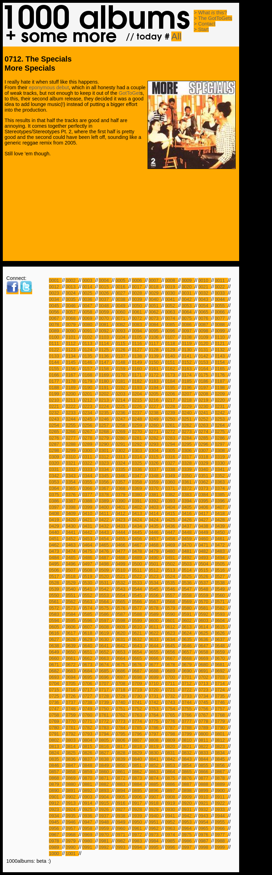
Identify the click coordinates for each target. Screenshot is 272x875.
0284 (187, 437)
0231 (221, 406)
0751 (121, 708)
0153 (204, 362)
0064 (187, 312)
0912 (55, 803)
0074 (171, 318)
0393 (171, 500)
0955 (221, 822)
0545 (155, 589)
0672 (71, 664)
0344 (88, 475)
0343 (71, 475)
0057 (71, 312)
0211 (71, 400)
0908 (171, 796)
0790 (221, 727)
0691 (204, 670)
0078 (55, 324)
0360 (171, 482)
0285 (204, 437)
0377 (88, 494)
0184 (171, 381)
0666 (155, 658)
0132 (221, 349)
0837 (88, 759)
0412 (121, 513)
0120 (204, 343)
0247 (121, 419)
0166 (55, 374)
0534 (155, 582)
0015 (105, 286)
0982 (121, 841)
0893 (105, 790)
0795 (121, 733)
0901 (55, 796)
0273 (187, 431)
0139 (155, 356)
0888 (204, 784)
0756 (204, 708)
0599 (138, 620)
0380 (138, 494)
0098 (204, 330)
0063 (171, 312)
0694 (71, 677)
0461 (221, 538)
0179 (88, 381)
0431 (88, 526)
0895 (138, 790)
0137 (121, 356)
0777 (187, 721)
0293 (155, 444)
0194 (155, 387)
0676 (138, 664)
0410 (88, 513)
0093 (121, 330)
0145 (71, 362)
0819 (155, 746)
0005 (121, 280)
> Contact (204, 24)
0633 (155, 639)
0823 (221, 746)
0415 (171, 513)
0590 (171, 614)
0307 (204, 450)
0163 (187, 368)
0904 (105, 796)
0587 (121, 614)
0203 (121, 393)
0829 (138, 752)
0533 (138, 582)
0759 (71, 715)
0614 (204, 626)
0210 (55, 400)
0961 (138, 828)
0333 (88, 469)
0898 (187, 790)
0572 (55, 608)
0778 (204, 721)
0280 (121, 437)
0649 (55, 652)
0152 (187, 362)
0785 (138, 727)
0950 (138, 822)
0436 (171, 526)
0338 (171, 469)
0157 (88, 368)
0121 (221, 343)
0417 (204, 513)
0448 (187, 532)
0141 (187, 356)
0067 (55, 318)
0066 (221, 312)
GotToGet (129, 93)
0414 (155, 513)
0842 (171, 759)
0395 (204, 500)
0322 (88, 463)
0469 (171, 545)
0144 (55, 362)
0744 (187, 702)
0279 (105, 437)
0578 (155, 608)
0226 (138, 406)
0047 (88, 305)
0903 (88, 796)
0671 (55, 664)
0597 (105, 620)
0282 (155, 437)
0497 (88, 563)
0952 (171, 822)
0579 (171, 608)
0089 (55, 330)
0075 (187, 318)
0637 (221, 639)
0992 (105, 847)
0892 (88, 790)
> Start (201, 29)
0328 (187, 463)
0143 (221, 356)
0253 (221, 419)
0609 (121, 626)
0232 (55, 412)
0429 (55, 526)
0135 (88, 356)
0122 (55, 349)
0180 (105, 381)
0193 (138, 387)
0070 (105, 318)
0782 (88, 727)
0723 (204, 689)
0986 (187, 841)
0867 (221, 771)
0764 (155, 715)
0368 (121, 488)
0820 (171, 746)
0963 (171, 828)
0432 (105, 526)
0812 (221, 740)
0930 (171, 809)
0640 (88, 645)
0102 (88, 337)
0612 (171, 626)
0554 (121, 595)
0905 (121, 796)
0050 (138, 305)
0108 (187, 337)
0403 (155, 507)
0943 (204, 815)
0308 (221, 450)
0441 (71, 532)
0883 (121, 784)
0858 (71, 771)
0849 (105, 765)
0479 (155, 551)
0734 (204, 696)
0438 (204, 526)
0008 (171, 280)
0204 (138, 393)
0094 (138, 330)
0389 (105, 500)
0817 (121, 746)
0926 (105, 809)
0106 (155, 337)
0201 (88, 393)
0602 (187, 620)
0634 (171, 639)
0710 (155, 683)
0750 (105, 708)
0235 (105, 412)
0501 (155, 563)
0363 (221, 482)
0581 (204, 608)
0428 (221, 519)
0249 (155, 419)
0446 (155, 532)
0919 (171, 803)
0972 (138, 834)
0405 (187, 507)
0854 (187, 765)
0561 (55, 601)
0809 (171, 740)
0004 (105, 280)
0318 (204, 456)
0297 (221, 444)
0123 (71, 349)
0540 (71, 589)
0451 (55, 538)
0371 (171, 488)
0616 (55, 633)
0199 (55, 393)
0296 (204, 444)
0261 (171, 425)
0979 (71, 841)
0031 (187, 293)
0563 (88, 601)
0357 (121, 482)
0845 (221, 759)
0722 (187, 689)
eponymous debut (49, 87)
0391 (138, 500)
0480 (171, 551)
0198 (221, 387)
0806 (121, 740)
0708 (121, 683)
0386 (55, 500)
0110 (221, 337)
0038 (121, 299)
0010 (204, 280)
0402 (138, 507)
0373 (204, 488)
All (176, 36)
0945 (55, 822)
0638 (55, 645)
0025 (88, 293)
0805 (105, 740)
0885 (155, 784)
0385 (221, 494)
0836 (71, 759)
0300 (88, 450)
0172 (155, 374)
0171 (138, 374)
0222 (71, 406)
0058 (88, 312)
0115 (121, 343)
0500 (138, 563)
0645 (171, 645)
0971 (121, 834)
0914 (88, 803)
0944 (221, 815)
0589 (155, 614)
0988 (221, 841)
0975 (187, 834)
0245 (88, 419)
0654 (138, 652)
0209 (221, 393)
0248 (138, 419)
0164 (204, 368)
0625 (204, 633)
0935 (71, 815)
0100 (55, 337)
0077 (221, 318)
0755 (187, 708)
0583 (55, 614)
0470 (187, 545)
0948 (105, 822)
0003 (88, 280)
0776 (171, 721)
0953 (187, 822)
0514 (187, 570)
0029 (155, 293)
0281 (138, 437)
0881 (88, 784)
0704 (55, 683)
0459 (187, 538)
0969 (88, 834)
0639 (71, 645)
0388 (88, 500)
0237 (138, 412)
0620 (121, 633)
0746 (221, 702)
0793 (88, 733)
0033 (221, 293)
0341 (221, 469)
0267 (88, 431)
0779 (221, 721)
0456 (138, 538)
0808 (155, 740)
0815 (88, 746)
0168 (88, 374)
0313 (121, 456)
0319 (221, 456)
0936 (88, 815)
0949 (121, 822)
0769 (55, 721)
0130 (187, 349)
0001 (55, 280)
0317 (187, 456)
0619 (105, 633)
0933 (221, 809)
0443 (105, 532)
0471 (204, 545)
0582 (221, 608)
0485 (71, 557)
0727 (88, 696)
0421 (88, 519)
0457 (155, 538)
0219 (204, 400)
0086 (187, 324)
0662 (88, 658)
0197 (204, 387)
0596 (88, 620)
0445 (138, 532)
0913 (71, 803)
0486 (88, 557)
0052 (171, 305)
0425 (171, 519)
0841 (155, 759)
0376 (71, 494)
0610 (138, 626)
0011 (221, 280)
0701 (187, 677)
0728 (105, 696)
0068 (71, 318)
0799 (187, 733)
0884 (138, 784)
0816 (105, 746)
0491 (171, 557)
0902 (71, 796)
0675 (121, 664)
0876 (187, 778)
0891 (71, 790)
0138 (138, 356)
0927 (121, 809)
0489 (138, 557)
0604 (221, 620)
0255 (71, 425)
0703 (221, 677)
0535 (171, 582)
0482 (204, 551)
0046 (71, 305)
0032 (204, 293)
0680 (204, 664)
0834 (221, 752)
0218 (187, 400)
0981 (105, 841)
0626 (221, 633)
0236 (121, 412)
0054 (204, 305)
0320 (55, 463)
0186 (204, 381)
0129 (171, 349)
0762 (121, 715)
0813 (55, 746)
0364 (55, 488)
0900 (221, 790)
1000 (55, 853)
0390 (121, 500)
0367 (105, 488)
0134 (71, 356)
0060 (121, 312)
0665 (138, 658)
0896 (155, 790)
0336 (138, 469)
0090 (71, 330)
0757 (221, 708)
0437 (187, 526)
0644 (155, 645)
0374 (221, 488)
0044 (221, 299)
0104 (121, 337)
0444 (121, 532)
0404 (171, 507)
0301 (105, 450)
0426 (187, 519)
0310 (71, 456)
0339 (187, 469)
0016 (121, 286)
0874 (155, 778)
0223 (88, 406)
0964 (187, 828)
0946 (71, 822)
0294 (171, 444)
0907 (155, 796)
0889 (221, 784)
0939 (138, 815)
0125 (105, 349)
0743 (171, 702)
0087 (204, 324)
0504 (204, 563)
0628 (71, 639)
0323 (105, 463)
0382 (171, 494)
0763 (138, 715)
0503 (187, 563)
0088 (221, 324)
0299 (71, 450)
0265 (55, 431)
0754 (171, 708)
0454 (105, 538)
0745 (204, 702)
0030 (171, 293)
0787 (171, 727)
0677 (155, 664)
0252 (204, 419)
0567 (155, 601)
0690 (187, 670)
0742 (155, 702)
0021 (204, 286)
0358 (138, 482)
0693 (55, 677)
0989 (55, 847)
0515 (204, 570)
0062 (155, 312)
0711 (171, 683)
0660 (55, 658)
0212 (88, 400)
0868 (55, 778)
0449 (204, 532)
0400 (105, 507)
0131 (204, 349)
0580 (187, 608)
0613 (187, 626)
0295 (187, 444)
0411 (105, 513)
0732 (171, 696)
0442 (88, 532)
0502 (171, 563)
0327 (171, 463)
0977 (221, 834)
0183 (155, 381)
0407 (221, 507)
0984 (155, 841)
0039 (138, 299)
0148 (121, 362)
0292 (138, 444)
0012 (55, 286)
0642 (121, 645)
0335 (121, 469)
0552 (88, 595)
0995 (155, 847)
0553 (105, 595)
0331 (55, 469)
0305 (171, 450)
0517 (55, 576)
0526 (204, 576)
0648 (221, 645)
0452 (71, 538)
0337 (155, 469)
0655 (155, 652)
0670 (221, 658)
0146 (88, 362)
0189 (71, 387)
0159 (121, 368)
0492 (187, 557)
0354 (71, 482)
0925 (88, 809)
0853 (171, 765)
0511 (138, 570)
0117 (155, 343)
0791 (55, 733)
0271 (155, 431)
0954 (204, 822)
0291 (121, 444)
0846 (55, 765)
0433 (121, 526)
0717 (88, 689)
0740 (121, 702)
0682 (55, 670)
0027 (121, 293)
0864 (171, 771)
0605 (55, 626)
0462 (55, 545)
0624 (187, 633)
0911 (221, 796)
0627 (55, 639)
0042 (187, 299)
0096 (171, 330)
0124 (88, 349)
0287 (55, 444)
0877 (204, 778)
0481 (187, 551)
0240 (187, 412)
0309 (55, 456)
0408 (55, 513)
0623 (171, 633)
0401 (121, 507)
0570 (204, 601)
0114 (105, 343)
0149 (138, 362)
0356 (105, 482)
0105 (138, 337)
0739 (105, 702)
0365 (71, 488)
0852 (155, 765)
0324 (121, 463)
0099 (221, 330)
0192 (121, 387)
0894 (121, 790)
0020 (187, 286)
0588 (138, 614)
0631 (121, 639)
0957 (71, 828)
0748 (71, 708)
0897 (171, 790)
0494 (221, 557)
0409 (71, 513)
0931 (187, 809)
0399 (88, 507)
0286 (221, 437)
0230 (204, 406)
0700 (171, 677)
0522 (138, 576)
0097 (187, 330)
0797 (155, 733)
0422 (105, 519)
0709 (138, 683)
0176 (221, 374)
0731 (155, 696)
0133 (55, 356)
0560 (221, 595)
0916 (121, 803)
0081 (105, 324)
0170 (121, 374)
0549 (221, 589)
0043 (204, 299)
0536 (187, 582)
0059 (105, 312)
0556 (155, 595)
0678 (171, 664)
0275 (221, 431)
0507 (71, 570)
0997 (187, 847)
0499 (121, 563)
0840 (138, 759)
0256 (88, 425)
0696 (105, 677)
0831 (171, 752)
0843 (187, 759)
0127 (138, 349)
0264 (221, 425)
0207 (187, 393)
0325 (138, 463)
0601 (171, 620)
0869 (71, 778)
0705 (71, 683)
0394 (187, 500)
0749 (88, 708)
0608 (105, 626)
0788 (187, 727)
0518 (71, 576)
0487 (105, 557)
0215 (138, 400)
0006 (138, 280)
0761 (105, 715)
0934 (55, 815)
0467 (138, 545)
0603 (204, 620)
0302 (121, 450)
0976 (204, 834)
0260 (155, 425)
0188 (55, 387)
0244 (71, 419)
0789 (204, 727)
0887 (187, 784)
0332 (71, 469)
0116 (138, 343)
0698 (138, 677)
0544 (138, 589)
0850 (121, 765)
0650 (71, 652)
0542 (105, 589)
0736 (55, 702)
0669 (204, 658)
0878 (221, 778)
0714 (221, 683)
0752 (138, 708)
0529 (71, 582)
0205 (155, 393)
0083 (138, 324)
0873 (138, 778)
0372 (187, 488)
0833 (204, 752)
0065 (204, 312)
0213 (105, 400)
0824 (55, 752)
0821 (187, 746)
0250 (171, 419)
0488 (121, 557)
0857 (55, 771)
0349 (171, 475)
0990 (71, 847)
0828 (121, 752)
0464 (88, 545)
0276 (55, 437)
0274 (204, 431)
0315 (155, 456)
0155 (55, 368)
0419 (55, 519)
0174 (187, 374)
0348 (155, 475)
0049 (121, 305)
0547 (187, 589)
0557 (171, 595)
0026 (105, 293)
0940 (155, 815)
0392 (155, 500)
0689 (171, 670)
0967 (55, 834)
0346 (121, 475)
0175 (204, 374)
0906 (138, 796)
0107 (171, 337)
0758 (55, 715)
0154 (221, 362)
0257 (105, 425)
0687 (138, 670)
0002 (71, 280)
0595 (71, 620)
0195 (171, 387)
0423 (121, 519)
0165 (221, 368)
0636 (204, 639)
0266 (71, 431)
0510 (121, 570)
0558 (187, 595)
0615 (221, 626)
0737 (71, 702)
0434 (138, 526)
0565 (121, 601)
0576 (121, 608)
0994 (138, 847)
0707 (105, 683)
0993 (121, 847)
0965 (204, 828)
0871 (105, 778)
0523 (155, 576)
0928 (138, 809)
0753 (155, 708)
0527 (221, 576)
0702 (204, 677)
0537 (204, 582)
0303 (138, 450)
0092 (105, 330)
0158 (105, 368)
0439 (221, 526)
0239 (171, 412)
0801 (221, 733)
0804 (88, 740)
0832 (187, 752)
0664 (121, 658)
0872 (121, 778)
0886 (171, 784)
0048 (105, 305)
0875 (171, 778)
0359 (155, 482)
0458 (171, 538)
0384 (204, 494)
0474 (71, 551)
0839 (121, 759)
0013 (71, 286)
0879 (55, 784)
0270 (138, 431)
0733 (187, 696)
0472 (221, 545)
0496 (71, 563)
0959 (105, 828)
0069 (88, 318)
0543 (121, 589)
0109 (204, 337)
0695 (88, 677)
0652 (105, 652)
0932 (204, 809)
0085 (171, 324)
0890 (55, 790)
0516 (221, 570)
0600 (155, 620)
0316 (171, 456)
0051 (155, 305)
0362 (204, 482)
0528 (55, 582)
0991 (88, 847)
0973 (155, 834)
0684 (88, 670)
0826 (88, 752)
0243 (55, 419)
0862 (138, 771)
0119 (187, 343)
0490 (155, 557)
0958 (88, 828)
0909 (187, 796)
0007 (155, 280)
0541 (88, 589)
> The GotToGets (213, 18)
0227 (155, 406)
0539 (55, 589)
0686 (121, 670)
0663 (105, 658)
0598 (121, 620)
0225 (121, 406)
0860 (105, 771)
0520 (105, 576)
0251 (187, 419)
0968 (71, 834)
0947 (88, 822)
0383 (187, 494)
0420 (71, 519)
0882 (105, 784)
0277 (71, 437)
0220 (221, 400)
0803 (71, 740)
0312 (105, 456)
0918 (155, 803)
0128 (155, 349)
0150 (155, 362)
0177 (55, 381)
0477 (121, 551)
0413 (138, 513)
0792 (71, 733)
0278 (88, 437)
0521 (121, 576)
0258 (121, 425)
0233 (71, 412)
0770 (71, 721)
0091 (88, 330)
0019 (171, 286)
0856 (221, 765)
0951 (155, 822)
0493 (204, 557)
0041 (171, 299)
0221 (55, 406)
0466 (121, 545)
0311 (88, 456)
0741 (138, 702)
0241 (204, 412)
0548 (204, 589)
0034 (55, 299)
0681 (221, 664)
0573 (71, 608)
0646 (187, 645)
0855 (204, 765)
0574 (88, 608)
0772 (105, 721)
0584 (71, 614)
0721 (171, 689)
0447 (171, 532)
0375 (55, 494)
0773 (121, 721)
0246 (105, 419)
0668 (187, 658)
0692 (221, 670)
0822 (204, 746)
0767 (204, 715)
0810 (187, 740)
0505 (221, 563)
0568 (171, 601)
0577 (138, 608)
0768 (221, 715)
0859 (88, 771)
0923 (55, 809)
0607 (88, 626)
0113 (88, 343)
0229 (187, 406)
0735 (221, 696)
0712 (187, 683)
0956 (55, 828)
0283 (171, 437)
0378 (105, 494)
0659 (221, 652)
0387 (71, 500)
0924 (71, 809)
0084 (155, 324)
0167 (71, 374)
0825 (71, 752)
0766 (187, 715)
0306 (187, 450)
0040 (155, 299)
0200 (71, 393)
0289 (88, 444)
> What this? (210, 12)
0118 (171, 343)
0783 (105, 727)
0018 (155, 286)
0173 (171, 374)
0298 (55, 450)
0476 (105, 551)
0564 (105, 601)
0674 (105, 664)
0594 (55, 620)
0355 (88, 482)
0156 (71, 368)
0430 (71, 526)
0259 (138, 425)
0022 (221, 286)
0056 (55, 312)
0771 (88, 721)
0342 (55, 475)
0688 (155, 670)
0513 (171, 570)
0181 (121, 381)
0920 (187, 803)
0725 (55, 696)
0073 (155, 318)
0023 (55, 293)
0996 (171, 847)
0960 (121, 828)
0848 (88, 765)
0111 (55, 343)
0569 (187, 601)
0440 (55, 532)
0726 (71, 696)
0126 (121, 349)
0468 (155, 545)
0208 (204, 393)
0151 (171, 362)
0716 (71, 689)
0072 (138, 318)
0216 (155, 400)
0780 (55, 727)
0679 (187, 664)
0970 (105, 834)
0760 (88, 715)
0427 (204, 519)
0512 (155, 570)
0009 (187, 280)
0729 (121, 696)
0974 (171, 834)
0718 (121, 689)
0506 (55, 570)
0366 (88, 488)
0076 (204, 318)
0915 (105, 803)
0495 (55, 563)
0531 (105, 582)
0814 (71, 746)
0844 (204, 759)
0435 (155, 526)
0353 (55, 482)
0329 (204, 463)
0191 (105, 387)
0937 (105, 815)
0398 (71, 507)
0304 (155, 450)
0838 (105, 759)
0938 (121, 815)
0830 (155, 752)
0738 (88, 702)
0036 (88, 299)
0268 (105, 431)
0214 (121, 400)
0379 (121, 494)
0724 (221, 689)
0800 (204, 733)
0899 (204, 790)
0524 (171, 576)
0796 (138, 733)
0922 (221, 803)
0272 (171, 431)
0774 (138, 721)
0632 (138, 639)
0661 (71, 658)
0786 (155, 727)
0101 (71, 337)
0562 (71, 601)
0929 (155, 809)
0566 (138, 601)
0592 (204, 614)
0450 (221, 532)
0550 (55, 595)
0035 (71, 299)
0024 (71, 293)
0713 (204, 683)
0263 (204, 425)
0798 (171, 733)
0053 (187, 305)
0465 (105, 545)
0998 (204, 847)
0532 (121, 582)
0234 (88, 412)
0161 (155, 368)
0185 (187, 381)
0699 (155, 677)
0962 (155, 828)
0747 (55, 708)
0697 (121, 677)
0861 (121, 771)
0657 (187, 652)
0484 (55, 557)
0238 (155, 412)
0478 (138, 551)
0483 (221, 551)
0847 (71, 765)
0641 (105, 645)
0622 (155, 633)
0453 (88, 538)
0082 (121, 324)
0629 (88, 639)
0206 (171, 393)
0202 (105, 393)
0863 (155, 771)
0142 (204, 356)
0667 (171, 658)
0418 (221, 513)
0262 (187, 425)
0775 (155, 721)
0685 (105, 670)
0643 (138, 645)
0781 (71, 727)
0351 (204, 475)
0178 (71, 381)
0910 (204, 796)
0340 (204, 469)
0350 (187, 475)
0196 (187, 387)
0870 (88, 778)
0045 (55, 305)
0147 (105, 362)
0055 (221, 305)
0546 (171, 589)
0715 (55, 689)
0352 (221, 475)
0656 (171, 652)
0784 (121, 727)
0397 (55, 507)
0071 (121, 318)
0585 (88, 614)
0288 (71, 444)
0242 (221, 412)
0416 (187, 513)
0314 (138, 456)
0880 (71, 784)
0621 (138, 633)
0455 (121, 538)
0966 (221, 828)
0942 (187, 815)
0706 (88, 683)
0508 (88, 570)
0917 (138, 803)
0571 (221, 601)
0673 (88, 664)
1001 (71, 853)
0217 (171, 400)
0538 (221, 582)
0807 (138, 740)
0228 (171, 406)
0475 (88, 551)
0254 (55, 425)
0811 (204, 740)
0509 (105, 570)
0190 (88, 387)
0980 (88, 841)
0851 (138, 765)
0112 (71, 343)
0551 (71, 595)
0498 (105, 563)
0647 (204, 645)
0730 (138, 696)
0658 (204, 652)
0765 (171, 715)
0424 (138, 519)
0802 (55, 740)
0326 (155, 463)
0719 (138, 689)
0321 (71, 463)
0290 (105, 444)
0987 (204, 841)
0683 (71, 670)
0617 (71, 633)
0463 (71, 545)
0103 (105, 337)
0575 (105, 608)
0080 (88, 324)
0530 (88, 582)
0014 (88, 286)
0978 (55, 841)
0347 (138, 475)
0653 (121, 652)
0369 (138, 488)
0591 (187, 614)
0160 (138, 368)
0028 (138, 293)
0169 (105, 374)
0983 (138, 841)
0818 (138, 746)
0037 (105, 299)
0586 (105, 614)
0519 (88, 576)
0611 (155, 626)
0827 (105, 752)
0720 (155, 689)
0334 (105, 469)
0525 (187, 576)
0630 (105, 639)
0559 (204, 595)
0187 (221, 381)
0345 (105, 475)
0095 (155, 330)
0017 (138, 286)
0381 (155, 494)
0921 (204, 803)
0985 (171, 841)
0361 (187, 482)
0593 (221, 614)
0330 (221, 463)
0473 (55, 551)
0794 (105, 733)
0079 (71, 324)
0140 (171, 356)
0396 (221, 500)
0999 (221, 847)
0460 (204, 538)
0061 (138, 312)
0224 (105, 406)
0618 (88, 633)
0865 (187, 771)
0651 (88, 652)
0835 (55, 759)
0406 (204, 507)
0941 (171, 815)
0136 (105, 356)
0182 (138, 381)
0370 (155, 488)
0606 (71, 626)
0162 (171, 368)
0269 (121, 431)
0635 (187, 639)
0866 (204, 771)
